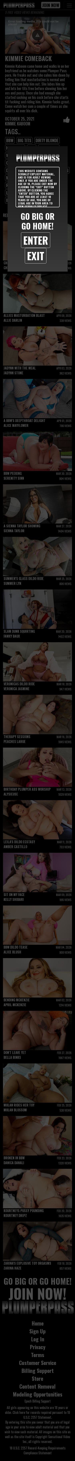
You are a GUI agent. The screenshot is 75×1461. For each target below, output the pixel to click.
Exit (35, 255)
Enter (35, 240)
